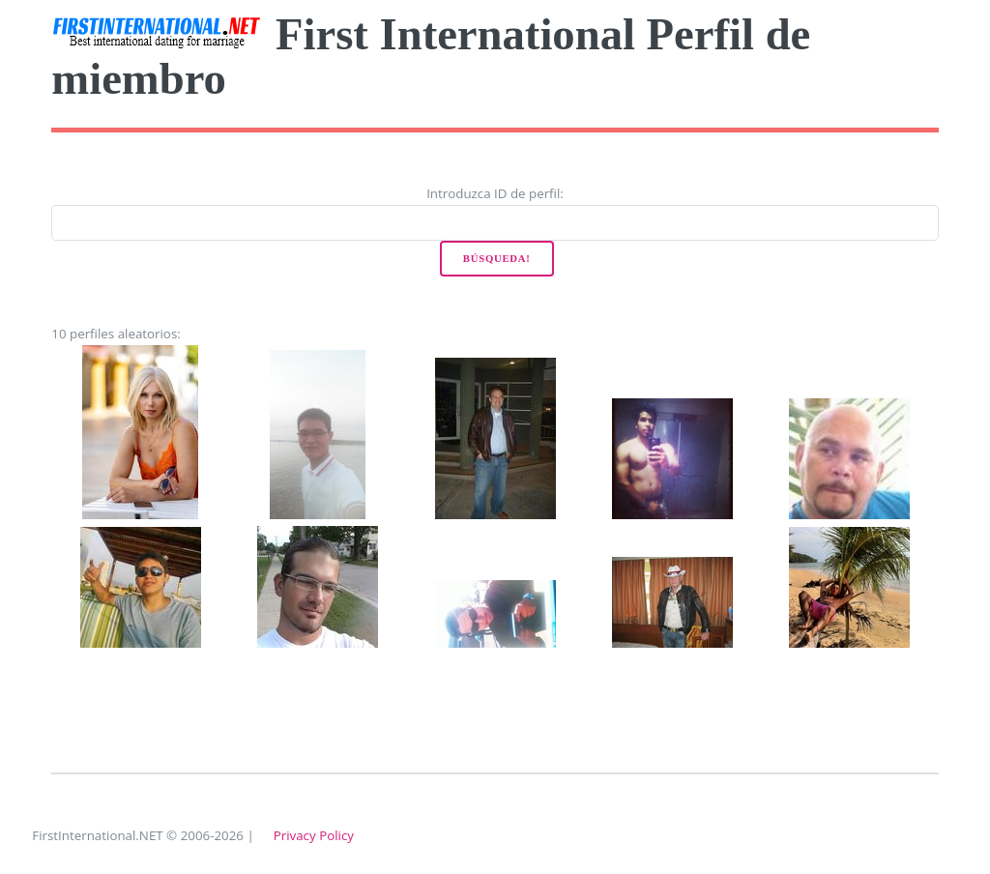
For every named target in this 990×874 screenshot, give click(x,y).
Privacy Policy (314, 835)
